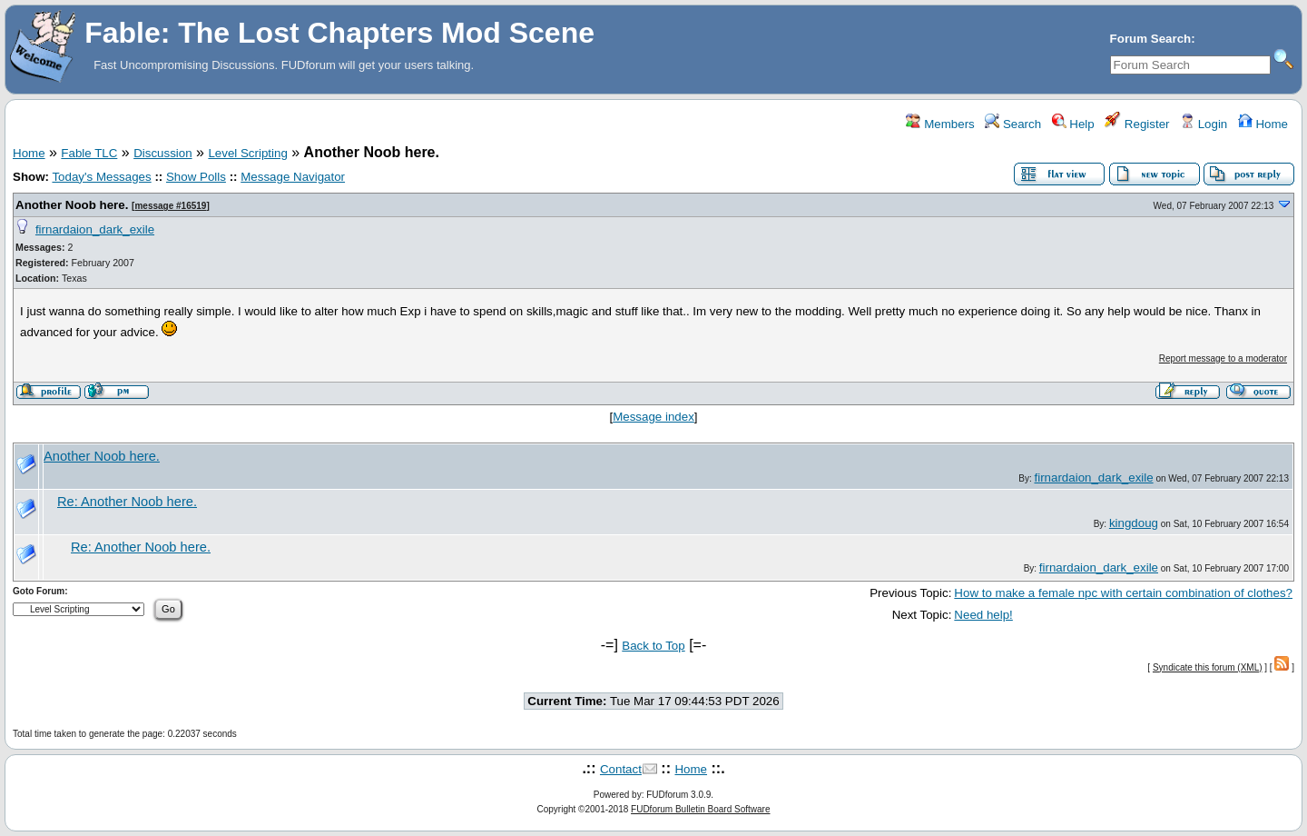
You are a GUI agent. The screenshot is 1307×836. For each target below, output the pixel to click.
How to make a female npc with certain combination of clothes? (1123, 593)
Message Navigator (293, 177)
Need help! (983, 615)
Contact (621, 769)
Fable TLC (89, 153)
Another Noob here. (71, 205)
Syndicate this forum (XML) (1208, 667)
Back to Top (653, 645)
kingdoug (1133, 523)
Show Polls (196, 177)
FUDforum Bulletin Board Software (700, 809)
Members (940, 124)
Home (1263, 124)
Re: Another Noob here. (127, 501)
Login (1203, 124)
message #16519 (170, 206)
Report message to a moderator (1223, 358)
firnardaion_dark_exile (94, 229)
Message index (653, 416)
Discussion (162, 153)
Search (1013, 124)
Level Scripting (247, 153)
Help (1073, 124)
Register (1137, 124)
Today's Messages (101, 177)
